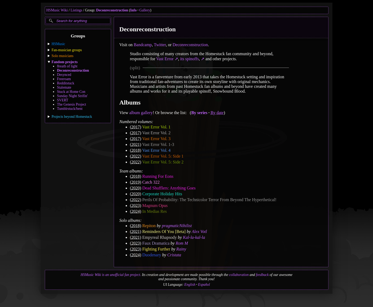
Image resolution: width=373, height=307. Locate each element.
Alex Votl (199, 231)
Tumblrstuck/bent (69, 109)
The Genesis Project (71, 104)
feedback (262, 275)
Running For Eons (157, 176)
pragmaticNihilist (177, 225)
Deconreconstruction (112, 10)
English (189, 285)
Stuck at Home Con (71, 92)
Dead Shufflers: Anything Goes (168, 188)
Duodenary (151, 255)
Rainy (181, 249)
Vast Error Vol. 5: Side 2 (162, 162)
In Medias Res (154, 211)
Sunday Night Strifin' (72, 96)
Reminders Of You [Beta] (164, 231)
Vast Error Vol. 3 (156, 138)
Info (133, 10)
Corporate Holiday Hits (162, 194)
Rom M (181, 243)
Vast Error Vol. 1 (156, 127)
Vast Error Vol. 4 (156, 150)
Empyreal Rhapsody (159, 237)
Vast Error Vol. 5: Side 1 (162, 156)
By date (216, 112)
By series (199, 112)
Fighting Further (156, 249)
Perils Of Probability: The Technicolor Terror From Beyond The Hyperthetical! (209, 199)
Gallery (144, 10)
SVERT (62, 100)
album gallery (140, 112)
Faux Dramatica (155, 243)
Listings (76, 10)
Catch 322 (150, 182)
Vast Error (164, 59)
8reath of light (67, 66)
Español (204, 285)
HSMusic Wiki (57, 10)
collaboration (239, 275)
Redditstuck (65, 83)
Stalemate (64, 87)
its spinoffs (190, 59)
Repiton (149, 225)
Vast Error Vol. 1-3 (158, 144)
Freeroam (64, 79)
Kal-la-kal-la (194, 237)
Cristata (174, 255)
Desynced (64, 75)
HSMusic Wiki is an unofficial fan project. (111, 275)
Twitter (160, 44)
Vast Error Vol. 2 (156, 133)
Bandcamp (143, 44)
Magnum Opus (155, 205)
